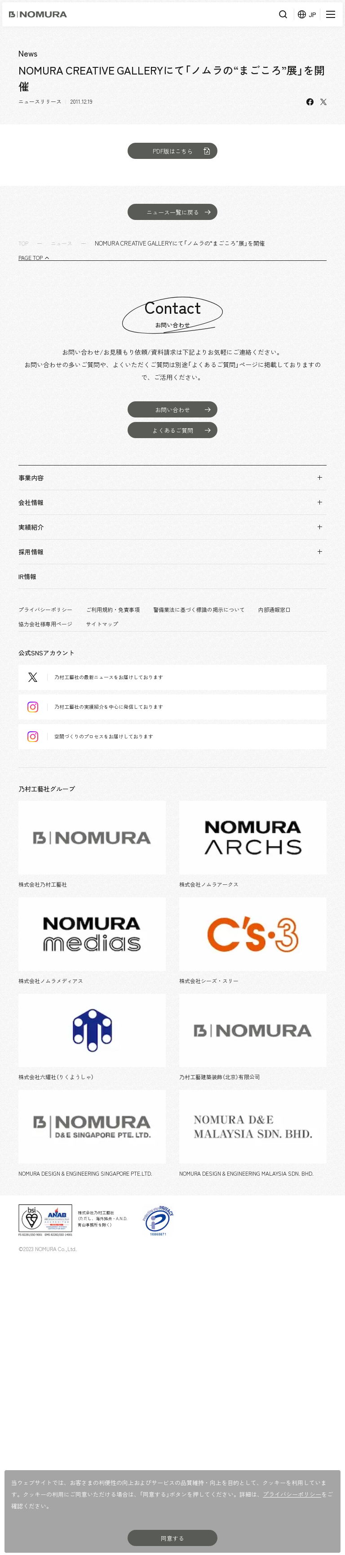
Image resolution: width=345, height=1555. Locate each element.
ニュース (61, 243)
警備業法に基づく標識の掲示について (199, 610)
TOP (23, 243)
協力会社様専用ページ (45, 624)
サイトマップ (102, 624)
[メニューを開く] (329, 14)
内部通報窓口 (274, 610)
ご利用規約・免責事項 (113, 610)
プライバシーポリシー (45, 610)
